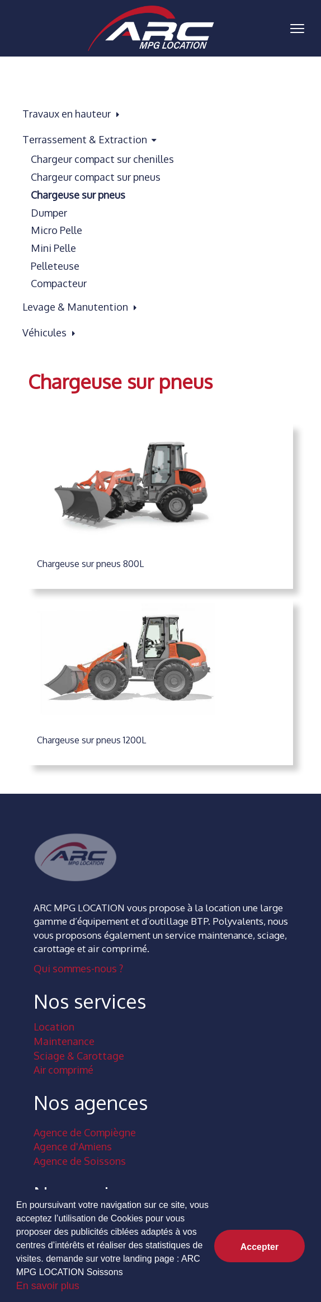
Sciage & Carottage (79, 1056)
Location (54, 1026)
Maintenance (64, 1041)
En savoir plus (47, 1285)
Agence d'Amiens (73, 1146)
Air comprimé (63, 1070)
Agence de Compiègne (85, 1132)
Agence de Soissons (80, 1161)
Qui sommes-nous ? (78, 968)
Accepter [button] (259, 1247)
